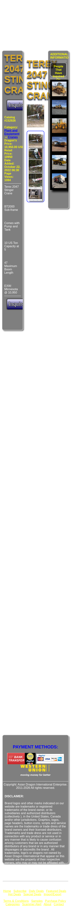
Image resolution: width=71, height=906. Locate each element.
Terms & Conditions (16, 901)
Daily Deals (36, 891)
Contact (59, 904)
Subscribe (19, 891)
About (47, 904)
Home (7, 891)
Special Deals (32, 894)
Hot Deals (14, 894)
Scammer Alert (31, 904)
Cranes (13, 137)
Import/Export (52, 894)
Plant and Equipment (11, 132)
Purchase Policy (55, 901)
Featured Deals (56, 891)
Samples (36, 901)
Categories (12, 904)
